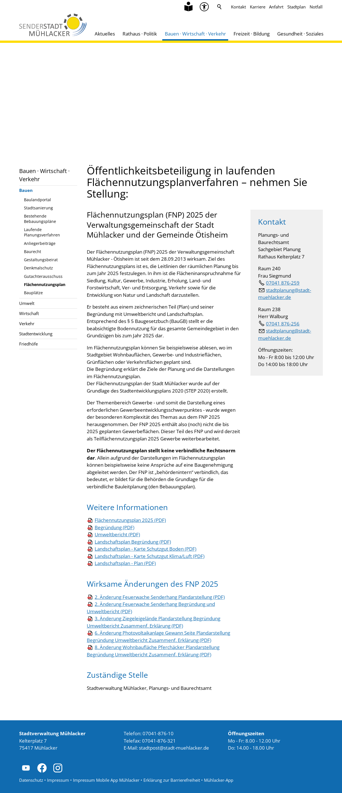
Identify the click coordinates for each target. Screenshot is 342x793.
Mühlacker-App (218, 780)
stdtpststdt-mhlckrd (174, 748)
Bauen (26, 190)
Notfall (316, 7)
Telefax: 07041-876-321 (150, 740)
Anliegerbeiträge (39, 243)
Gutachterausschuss (43, 276)
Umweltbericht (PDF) (117, 534)
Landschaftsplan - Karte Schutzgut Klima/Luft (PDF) (150, 556)
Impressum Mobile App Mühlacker (106, 780)
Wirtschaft (29, 313)
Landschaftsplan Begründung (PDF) (133, 542)
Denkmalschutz (38, 268)
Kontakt (238, 7)
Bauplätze (33, 292)
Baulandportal (37, 199)
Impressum (58, 780)
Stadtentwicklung (35, 333)
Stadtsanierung (38, 208)
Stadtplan (296, 7)
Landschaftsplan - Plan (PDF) (125, 563)
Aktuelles (105, 33)
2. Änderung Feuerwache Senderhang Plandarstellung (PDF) (160, 597)
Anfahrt (276, 7)
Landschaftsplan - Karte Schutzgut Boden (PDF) (145, 549)
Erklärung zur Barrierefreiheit (171, 780)
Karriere (257, 7)
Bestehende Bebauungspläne (40, 218)
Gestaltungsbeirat (41, 259)
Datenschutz (31, 780)
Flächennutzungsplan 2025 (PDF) (130, 520)
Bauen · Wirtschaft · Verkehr (195, 33)
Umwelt (26, 303)
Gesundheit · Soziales (300, 33)
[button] (26, 768)
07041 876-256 (282, 323)
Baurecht (32, 251)
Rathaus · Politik (140, 33)
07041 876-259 (282, 283)
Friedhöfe (28, 344)
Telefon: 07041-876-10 (149, 733)
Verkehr (26, 323)
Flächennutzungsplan (44, 284)
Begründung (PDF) (114, 527)
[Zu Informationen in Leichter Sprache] (188, 7)
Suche (219, 7)
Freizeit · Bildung (252, 33)
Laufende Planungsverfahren (42, 232)
